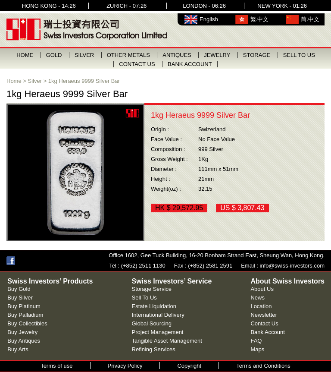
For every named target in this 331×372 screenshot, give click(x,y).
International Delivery (158, 315)
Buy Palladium (25, 315)
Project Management (158, 332)
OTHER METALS (128, 55)
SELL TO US (299, 55)
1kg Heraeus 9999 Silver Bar (84, 81)
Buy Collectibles (27, 323)
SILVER (84, 55)
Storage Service (152, 289)
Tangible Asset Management (167, 340)
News (257, 297)
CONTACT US (137, 64)
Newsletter (263, 315)
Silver (35, 81)
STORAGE (256, 55)
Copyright (189, 366)
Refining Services (153, 349)
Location (261, 306)
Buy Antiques (23, 340)
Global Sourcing (152, 323)
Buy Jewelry (22, 332)
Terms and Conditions (263, 366)
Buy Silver (20, 297)
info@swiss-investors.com (292, 265)
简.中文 (310, 19)
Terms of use (56, 366)
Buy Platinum (24, 306)
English (209, 19)
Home (14, 81)
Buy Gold (18, 289)
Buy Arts (17, 349)
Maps (257, 349)
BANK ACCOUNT (190, 64)
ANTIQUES (176, 55)
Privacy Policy (125, 366)
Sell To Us (144, 297)
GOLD (54, 55)
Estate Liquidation (154, 306)
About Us (261, 289)
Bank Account (267, 332)
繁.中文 (259, 19)
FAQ (256, 340)
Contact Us (264, 323)
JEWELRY (217, 55)
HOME (24, 55)
